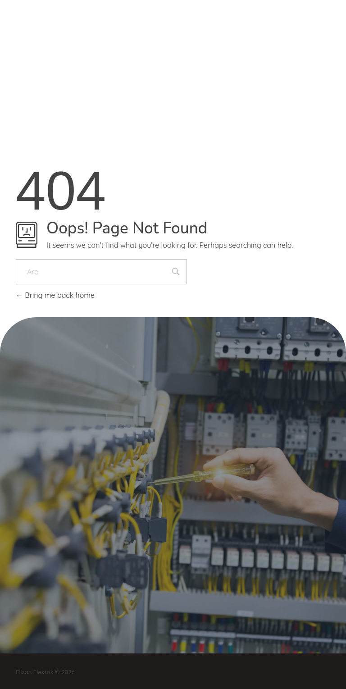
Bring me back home (55, 295)
